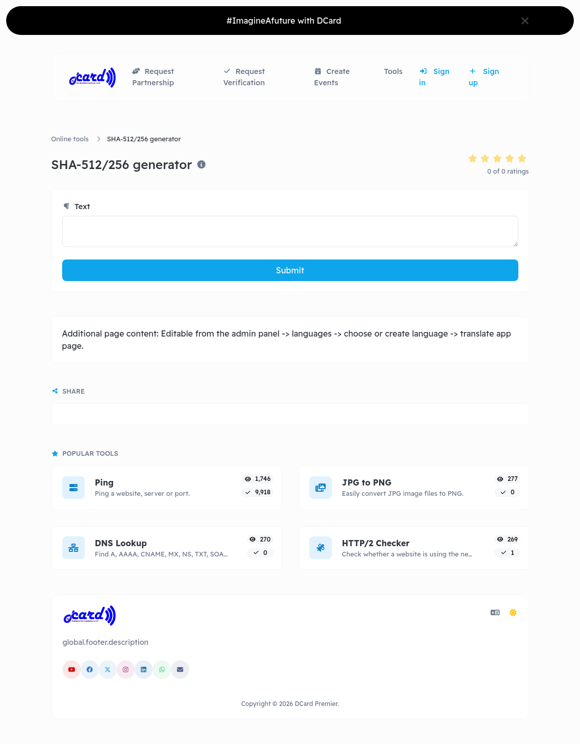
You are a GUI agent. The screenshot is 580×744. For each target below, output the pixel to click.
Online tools (70, 139)
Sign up (484, 77)
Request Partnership (153, 77)
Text (76, 206)
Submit (290, 270)
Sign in (434, 77)
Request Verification (244, 77)
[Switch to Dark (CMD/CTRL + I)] (513, 612)
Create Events (332, 77)
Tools (393, 71)
